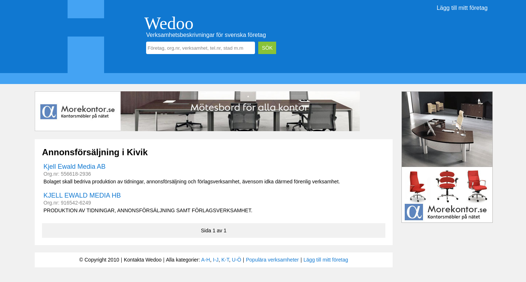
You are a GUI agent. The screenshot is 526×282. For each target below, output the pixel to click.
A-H (205, 260)
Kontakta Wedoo (142, 260)
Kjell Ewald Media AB (74, 166)
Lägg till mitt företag (462, 8)
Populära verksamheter (272, 260)
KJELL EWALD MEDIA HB (82, 195)
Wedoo (169, 23)
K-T (225, 260)
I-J (216, 260)
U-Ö (236, 260)
